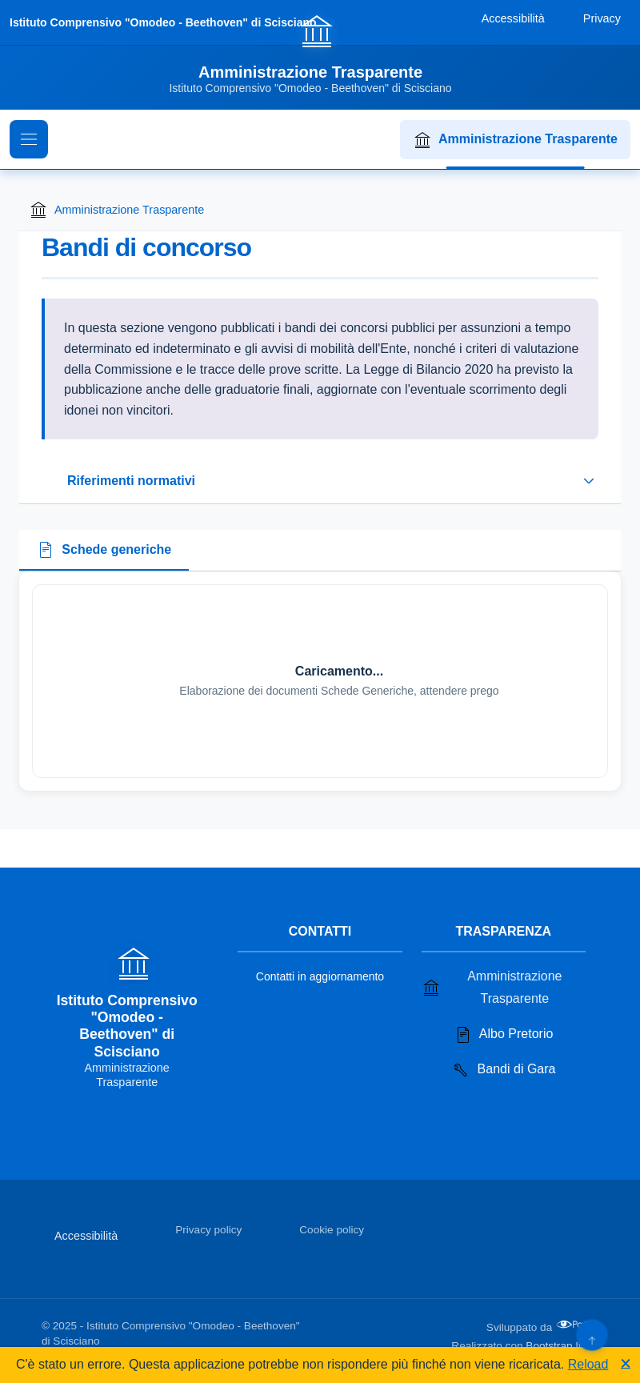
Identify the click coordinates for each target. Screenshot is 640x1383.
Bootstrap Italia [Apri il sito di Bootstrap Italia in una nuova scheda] (562, 1346)
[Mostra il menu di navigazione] (29, 139)
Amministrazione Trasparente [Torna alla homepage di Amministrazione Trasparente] (116, 209)
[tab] (104, 550)
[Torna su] (591, 1334)
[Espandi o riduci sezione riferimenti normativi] (320, 481)
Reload (588, 1364)
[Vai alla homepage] (319, 53)
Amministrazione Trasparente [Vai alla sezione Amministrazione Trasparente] (492, 987)
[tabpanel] (320, 681)
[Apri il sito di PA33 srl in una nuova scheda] (576, 1324)
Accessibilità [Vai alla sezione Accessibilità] (86, 1235)
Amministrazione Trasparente (515, 140)
